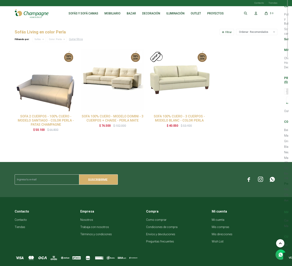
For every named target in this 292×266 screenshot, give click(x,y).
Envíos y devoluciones (160, 234)
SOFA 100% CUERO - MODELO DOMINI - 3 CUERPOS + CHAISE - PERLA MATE (112, 118)
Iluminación (175, 13)
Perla (55, 39)
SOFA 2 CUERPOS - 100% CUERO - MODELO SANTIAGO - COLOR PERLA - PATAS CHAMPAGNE (46, 120)
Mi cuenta (218, 219)
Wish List (217, 241)
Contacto (259, 3)
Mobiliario (112, 13)
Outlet (196, 13)
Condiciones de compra (161, 227)
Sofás (37, 39)
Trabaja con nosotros (94, 227)
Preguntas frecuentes (160, 241)
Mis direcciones (222, 234)
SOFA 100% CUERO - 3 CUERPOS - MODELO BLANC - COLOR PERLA (179, 118)
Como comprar (156, 219)
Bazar (131, 13)
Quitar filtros (76, 39)
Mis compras (220, 227)
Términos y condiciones (96, 234)
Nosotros (86, 219)
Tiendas (272, 3)
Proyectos (215, 13)
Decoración (151, 13)
